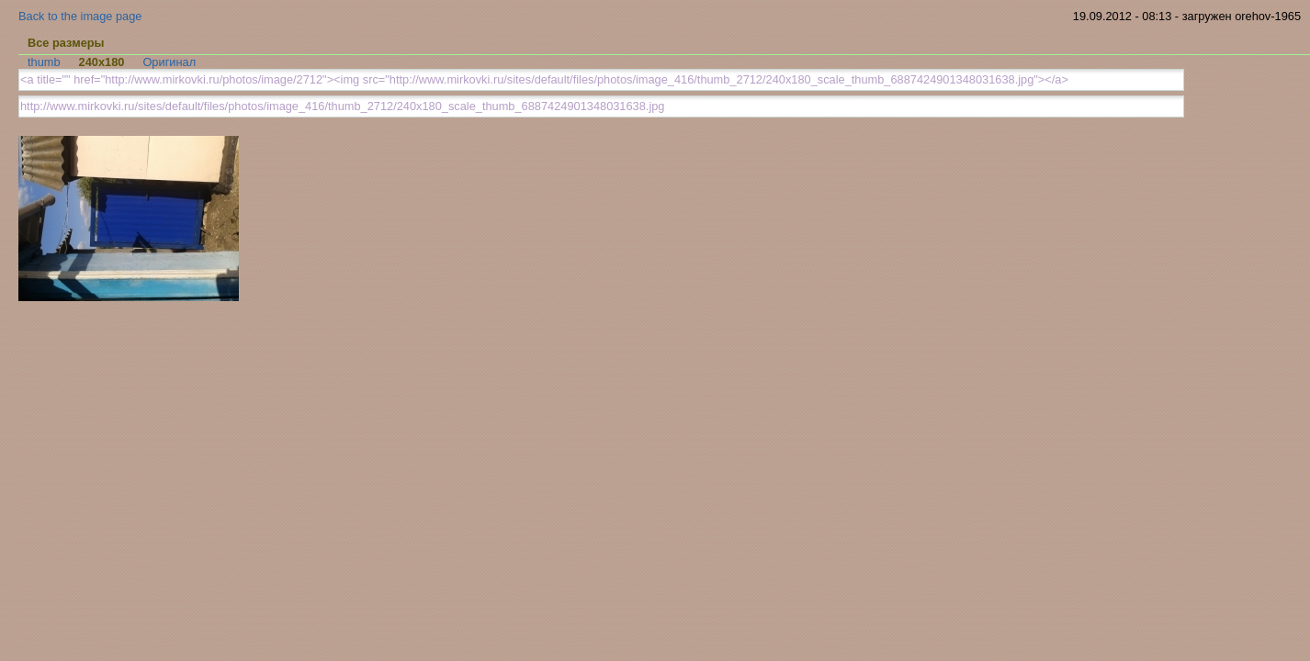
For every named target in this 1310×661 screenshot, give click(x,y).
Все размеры (66, 43)
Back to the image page (79, 16)
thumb (44, 62)
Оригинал (169, 62)
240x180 (102, 62)
